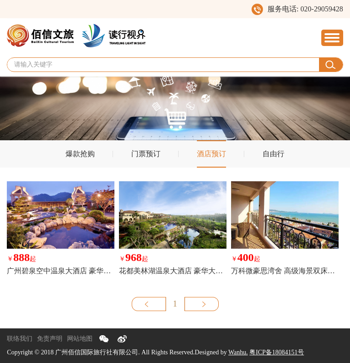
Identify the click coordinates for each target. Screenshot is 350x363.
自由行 (273, 154)
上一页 (149, 304)
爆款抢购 (80, 154)
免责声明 (49, 338)
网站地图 (80, 338)
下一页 (201, 304)
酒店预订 (211, 154)
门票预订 (145, 154)
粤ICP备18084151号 (276, 352)
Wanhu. (238, 352)
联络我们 (19, 338)
